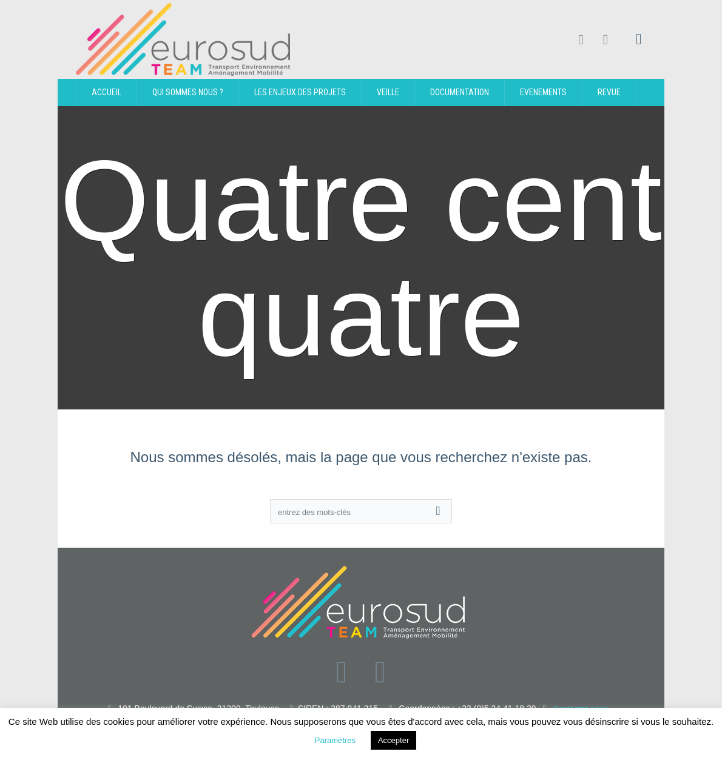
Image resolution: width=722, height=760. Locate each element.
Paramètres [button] (335, 740)
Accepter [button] (393, 740)
